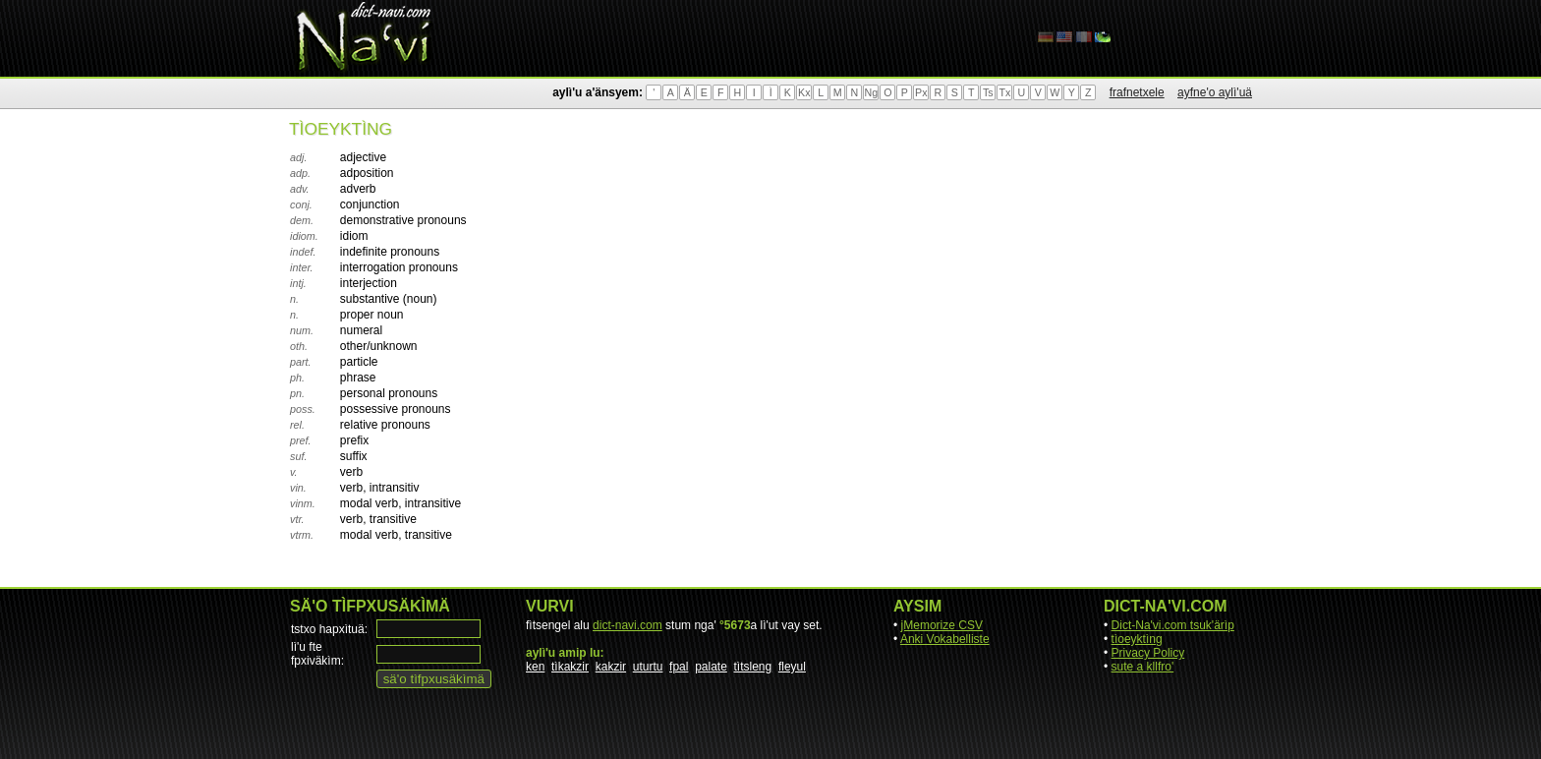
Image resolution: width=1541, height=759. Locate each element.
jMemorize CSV (942, 625)
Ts (988, 92)
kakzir (611, 666)
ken (535, 666)
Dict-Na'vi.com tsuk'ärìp (1173, 625)
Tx (1004, 92)
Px (921, 92)
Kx (804, 92)
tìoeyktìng (1137, 639)
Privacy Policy (1148, 653)
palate (711, 666)
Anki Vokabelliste (945, 639)
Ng (871, 92)
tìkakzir (570, 666)
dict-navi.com (627, 625)
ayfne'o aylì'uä (1214, 92)
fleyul (792, 666)
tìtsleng (753, 666)
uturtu (648, 666)
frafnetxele (1137, 92)
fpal (678, 666)
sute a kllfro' (1143, 666)
